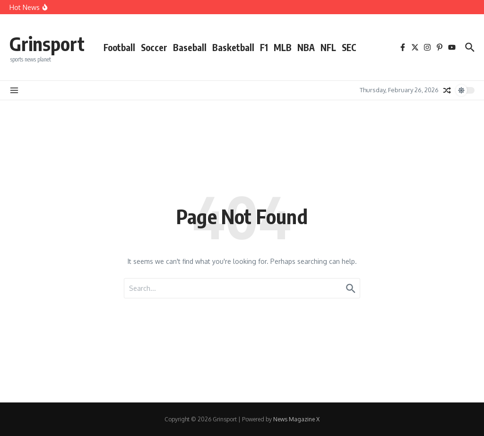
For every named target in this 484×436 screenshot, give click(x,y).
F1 (264, 47)
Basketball (233, 47)
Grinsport (47, 43)
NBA (306, 47)
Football (119, 47)
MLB (283, 47)
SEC (349, 47)
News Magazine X (296, 419)
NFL (328, 47)
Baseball (190, 47)
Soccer (154, 47)
